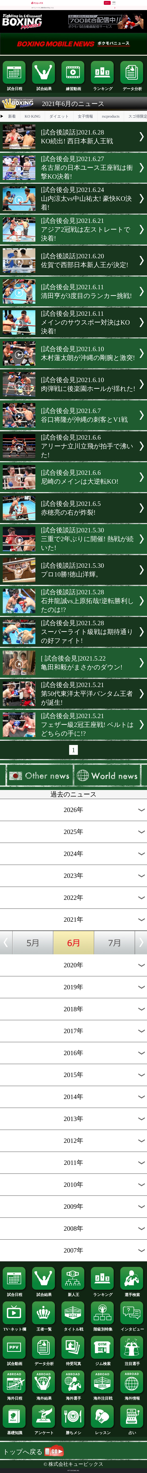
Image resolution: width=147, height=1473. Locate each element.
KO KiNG (32, 116)
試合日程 (14, 87)
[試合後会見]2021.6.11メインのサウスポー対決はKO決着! (85, 322)
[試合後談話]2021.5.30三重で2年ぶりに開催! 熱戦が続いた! (87, 538)
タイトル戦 (73, 1327)
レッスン (103, 1431)
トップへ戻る (33, 1451)
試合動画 (14, 1362)
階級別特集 (103, 1327)
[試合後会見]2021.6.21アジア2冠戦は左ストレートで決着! (85, 229)
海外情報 (132, 1396)
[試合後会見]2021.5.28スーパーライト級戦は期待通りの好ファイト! (87, 631)
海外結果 (44, 1396)
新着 (12, 116)
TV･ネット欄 (14, 1327)
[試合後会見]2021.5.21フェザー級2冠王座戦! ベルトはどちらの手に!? (87, 724)
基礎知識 (14, 1431)
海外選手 (73, 1396)
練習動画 (73, 87)
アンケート (44, 1431)
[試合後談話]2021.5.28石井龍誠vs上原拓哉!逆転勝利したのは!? (87, 600)
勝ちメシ (73, 1431)
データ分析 (132, 87)
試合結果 (44, 87)
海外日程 (14, 1396)
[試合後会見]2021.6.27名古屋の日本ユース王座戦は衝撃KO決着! (87, 167)
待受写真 (73, 1362)
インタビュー (132, 1327)
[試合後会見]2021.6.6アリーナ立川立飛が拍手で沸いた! (87, 446)
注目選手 (132, 1362)
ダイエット (59, 116)
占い (132, 1431)
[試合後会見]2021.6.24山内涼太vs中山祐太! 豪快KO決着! (86, 198)
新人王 (73, 1293)
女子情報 (85, 116)
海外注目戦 (103, 1396)
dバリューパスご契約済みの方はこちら (43, 7)
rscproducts (111, 116)
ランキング (103, 87)
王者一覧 (44, 1327)
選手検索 (132, 1293)
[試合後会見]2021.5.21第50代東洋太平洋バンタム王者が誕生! (87, 693)
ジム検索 (103, 1362)
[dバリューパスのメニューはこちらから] (114, 3)
